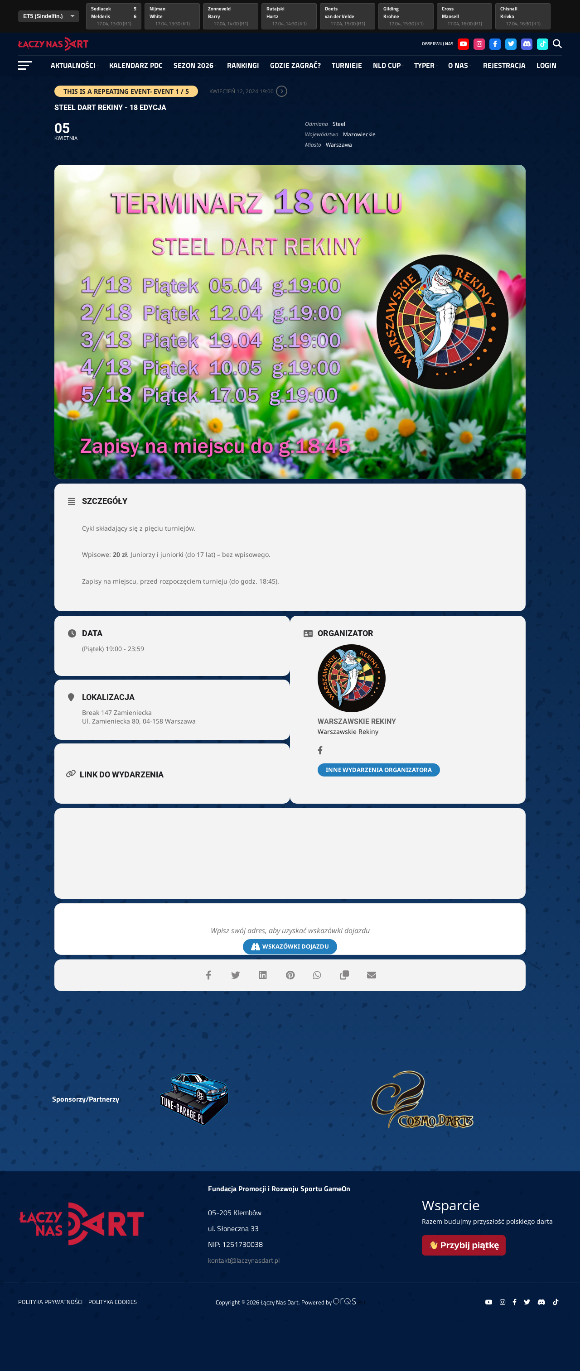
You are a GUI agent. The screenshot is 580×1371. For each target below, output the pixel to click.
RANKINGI (243, 65)
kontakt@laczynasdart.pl (244, 1260)
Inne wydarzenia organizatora (379, 770)
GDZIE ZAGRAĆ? (295, 65)
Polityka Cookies (112, 1301)
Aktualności (73, 65)
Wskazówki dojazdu (290, 946)
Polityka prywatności (50, 1301)
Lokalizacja (108, 697)
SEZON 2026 (193, 65)
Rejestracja (504, 65)
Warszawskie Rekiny (357, 721)
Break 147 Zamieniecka (117, 712)
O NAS (458, 65)
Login (546, 65)
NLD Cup (387, 65)
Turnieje (347, 65)
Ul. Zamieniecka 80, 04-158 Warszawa (139, 721)
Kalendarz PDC (136, 65)
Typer (424, 65)
